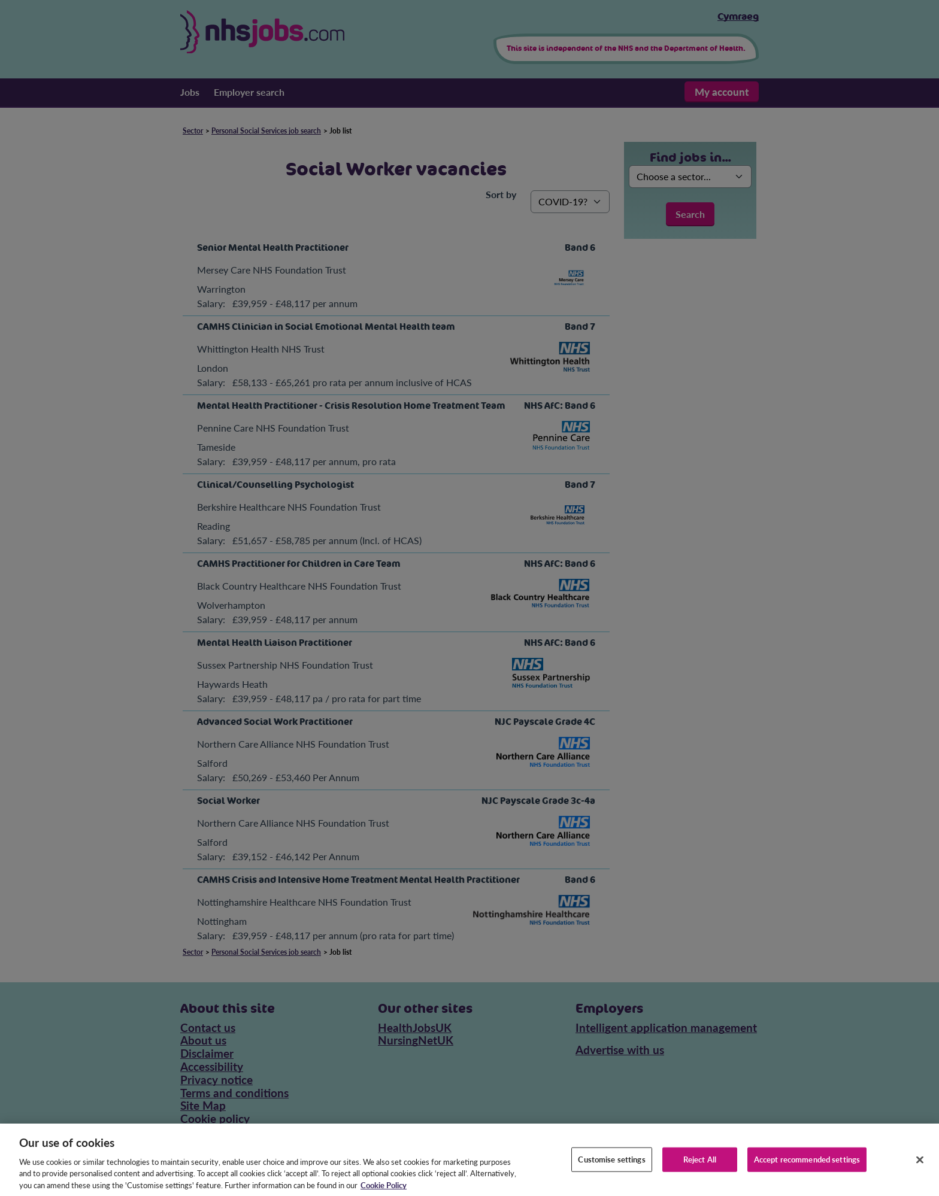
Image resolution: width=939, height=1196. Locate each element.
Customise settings (611, 1168)
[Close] (920, 1168)
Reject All (699, 1168)
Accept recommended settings (807, 1168)
